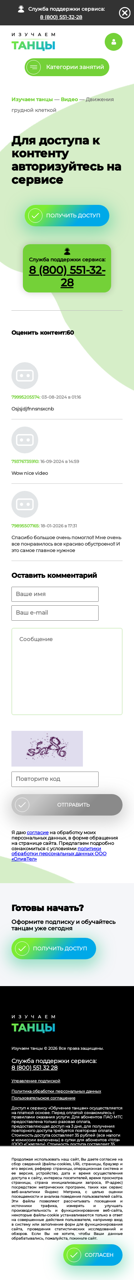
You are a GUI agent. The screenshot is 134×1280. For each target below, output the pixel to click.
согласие (38, 832)
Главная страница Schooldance (32, 42)
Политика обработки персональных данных (56, 1091)
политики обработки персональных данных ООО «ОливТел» (58, 854)
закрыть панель (125, 12)
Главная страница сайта (67, 1024)
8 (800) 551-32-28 (61, 17)
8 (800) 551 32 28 (34, 1067)
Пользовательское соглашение (43, 1098)
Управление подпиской (35, 1080)
